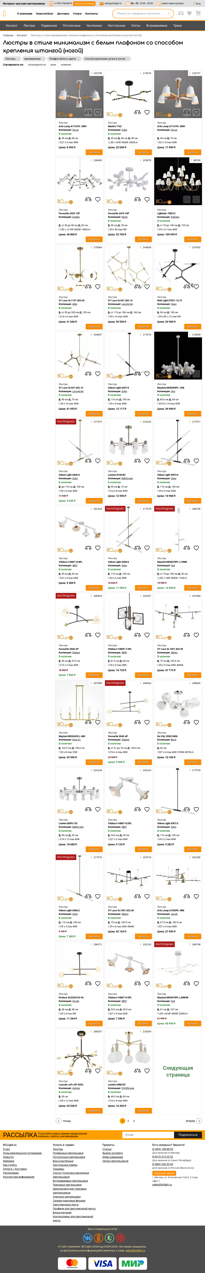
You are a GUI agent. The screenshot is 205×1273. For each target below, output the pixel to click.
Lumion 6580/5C (117, 1084)
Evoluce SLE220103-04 (71, 997)
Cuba (124, 129)
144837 (96, 334)
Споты (135, 25)
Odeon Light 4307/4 (118, 387)
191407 (145, 595)
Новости (8, 1157)
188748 (195, 944)
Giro (173, 391)
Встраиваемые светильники (70, 1180)
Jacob (174, 914)
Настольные (116, 25)
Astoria (76, 1088)
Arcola (75, 1001)
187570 (145, 857)
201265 (195, 857)
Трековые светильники (67, 1184)
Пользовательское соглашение (22, 1153)
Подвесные (49, 25)
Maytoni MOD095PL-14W (170, 387)
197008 (96, 683)
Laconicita (127, 304)
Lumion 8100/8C (117, 474)
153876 (145, 160)
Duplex (76, 217)
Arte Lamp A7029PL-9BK (170, 910)
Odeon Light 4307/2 (167, 823)
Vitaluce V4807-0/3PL (120, 997)
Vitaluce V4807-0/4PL (70, 561)
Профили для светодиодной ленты (74, 1208)
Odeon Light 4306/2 (69, 910)
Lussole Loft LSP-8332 (71, 1084)
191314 (145, 770)
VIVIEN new (128, 1088)
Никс (174, 304)
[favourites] (98, 112)
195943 (145, 683)
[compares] (88, 112)
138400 (96, 160)
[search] (168, 13)
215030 (145, 1031)
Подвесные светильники (68, 1153)
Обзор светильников (115, 1160)
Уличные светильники (67, 1196)
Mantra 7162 (115, 126)
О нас (6, 1149)
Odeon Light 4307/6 (167, 474)
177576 (145, 334)
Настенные (94, 25)
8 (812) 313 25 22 (162, 1156)
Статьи (106, 1149)
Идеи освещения (112, 1157)
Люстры (29, 25)
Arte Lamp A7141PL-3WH (72, 126)
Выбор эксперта (112, 1153)
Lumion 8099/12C (68, 823)
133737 (195, 73)
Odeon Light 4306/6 (118, 561)
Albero (174, 652)
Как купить (10, 1164)
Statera (76, 652)
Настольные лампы (65, 1164)
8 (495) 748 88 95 (162, 1149)
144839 (145, 247)
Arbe (74, 304)
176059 (195, 334)
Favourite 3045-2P (69, 649)
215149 (96, 770)
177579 (195, 770)
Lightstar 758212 (166, 213)
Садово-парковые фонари (69, 1200)
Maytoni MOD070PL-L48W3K (172, 997)
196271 (96, 944)
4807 (75, 565)
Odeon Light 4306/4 (69, 474)
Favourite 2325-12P (69, 213)
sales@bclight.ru (113, 3)
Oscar (75, 129)
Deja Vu (76, 739)
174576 (145, 73)
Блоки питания (62, 1212)
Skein (125, 217)
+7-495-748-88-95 (63, 3)
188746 (195, 508)
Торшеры (58, 1168)
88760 (195, 160)
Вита (173, 739)
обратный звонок (84, 3)
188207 (96, 1031)
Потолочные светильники (69, 1157)
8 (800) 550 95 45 (162, 1164)
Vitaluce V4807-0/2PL (120, 823)
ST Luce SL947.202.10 (71, 387)
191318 (96, 508)
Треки (177, 25)
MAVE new (127, 478)
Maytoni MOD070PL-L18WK (172, 561)
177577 (195, 421)
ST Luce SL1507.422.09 (170, 649)
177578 (145, 508)
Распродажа (11, 1172)
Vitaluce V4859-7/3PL (120, 649)
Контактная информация (18, 1176)
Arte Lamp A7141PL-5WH (171, 126)
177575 (96, 857)
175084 (96, 247)
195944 (96, 595)
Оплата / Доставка (15, 1168)
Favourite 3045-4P (118, 736)
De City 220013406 (167, 736)
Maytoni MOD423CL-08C (72, 736)
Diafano (175, 217)
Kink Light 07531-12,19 (169, 300)
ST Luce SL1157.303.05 (71, 300)
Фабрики (8, 1160)
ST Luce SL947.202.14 (120, 300)
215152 (145, 421)
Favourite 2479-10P (118, 213)
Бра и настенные (63, 1160)
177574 (96, 421)
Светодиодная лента (66, 1204)
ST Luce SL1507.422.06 (121, 910)
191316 (145, 944)
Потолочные (71, 25)
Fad (173, 565)
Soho (124, 391)
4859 (124, 652)
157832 (195, 247)
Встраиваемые (156, 25)
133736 (96, 73)
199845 (195, 683)
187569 (195, 595)
